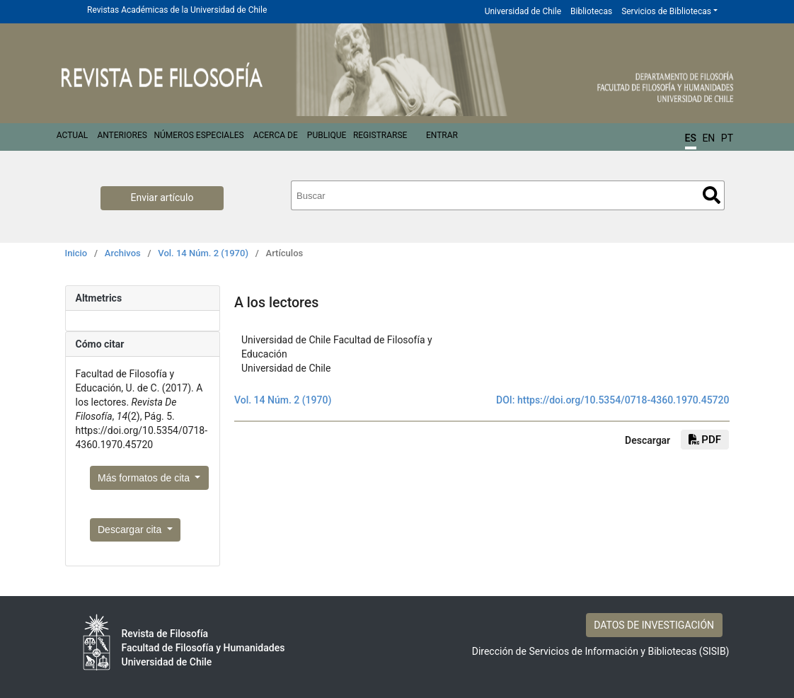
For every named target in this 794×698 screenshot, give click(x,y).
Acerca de (275, 135)
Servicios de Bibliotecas (666, 11)
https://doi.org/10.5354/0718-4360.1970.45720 (623, 400)
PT (727, 138)
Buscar (711, 195)
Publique (326, 135)
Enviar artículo (162, 197)
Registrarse (380, 135)
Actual (72, 135)
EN (708, 138)
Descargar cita (131, 529)
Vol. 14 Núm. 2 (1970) (203, 253)
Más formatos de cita (145, 478)
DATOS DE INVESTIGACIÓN (654, 625)
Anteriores (121, 135)
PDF (705, 439)
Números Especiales (198, 135)
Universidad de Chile (523, 11)
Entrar (442, 135)
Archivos (123, 253)
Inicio (76, 253)
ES (690, 138)
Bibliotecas (591, 11)
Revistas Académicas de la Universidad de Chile (177, 10)
